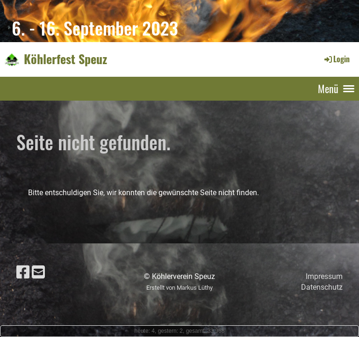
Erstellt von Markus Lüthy (179, 287)
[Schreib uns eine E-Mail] (38, 272)
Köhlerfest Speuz (65, 59)
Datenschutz (322, 287)
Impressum (324, 276)
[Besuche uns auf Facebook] (22, 272)
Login (336, 59)
